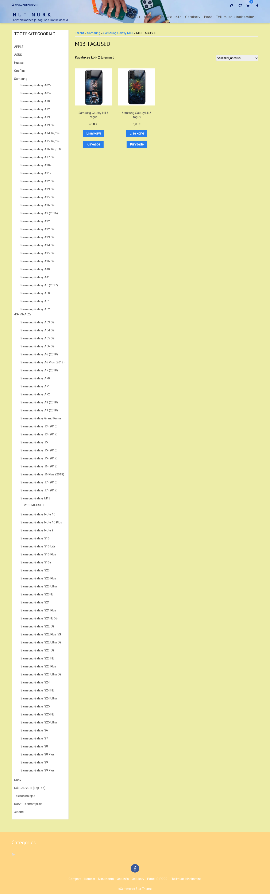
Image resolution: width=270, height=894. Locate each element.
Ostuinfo (174, 17)
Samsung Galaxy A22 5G (37, 181)
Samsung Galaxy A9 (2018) (39, 410)
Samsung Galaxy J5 (34, 442)
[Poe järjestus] (237, 58)
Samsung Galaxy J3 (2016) (38, 426)
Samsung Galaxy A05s (35, 93)
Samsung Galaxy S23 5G (37, 650)
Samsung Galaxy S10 (35, 538)
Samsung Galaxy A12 (35, 109)
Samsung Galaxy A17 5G (37, 157)
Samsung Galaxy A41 (35, 277)
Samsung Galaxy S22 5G (37, 626)
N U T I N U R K (32, 14)
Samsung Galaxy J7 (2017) (38, 490)
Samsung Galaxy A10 (35, 101)
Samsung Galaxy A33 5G (37, 237)
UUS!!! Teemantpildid (28, 804)
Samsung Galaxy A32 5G (37, 229)
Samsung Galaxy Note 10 (37, 514)
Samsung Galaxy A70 (35, 378)
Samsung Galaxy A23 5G (37, 189)
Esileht (79, 33)
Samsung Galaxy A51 (35, 301)
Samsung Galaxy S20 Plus (38, 578)
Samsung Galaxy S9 (34, 762)
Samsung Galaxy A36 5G (37, 261)
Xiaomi (19, 812)
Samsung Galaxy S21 (35, 602)
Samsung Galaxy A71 (35, 386)
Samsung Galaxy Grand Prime (40, 418)
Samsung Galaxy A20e (35, 165)
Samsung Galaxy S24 (35, 682)
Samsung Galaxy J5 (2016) (38, 450)
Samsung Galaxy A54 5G (37, 330)
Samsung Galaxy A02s (35, 85)
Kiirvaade (90, 138)
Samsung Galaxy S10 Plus (38, 554)
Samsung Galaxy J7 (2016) (38, 482)
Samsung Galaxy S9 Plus (37, 770)
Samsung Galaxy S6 (34, 730)
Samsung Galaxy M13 (35, 498)
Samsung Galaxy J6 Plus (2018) (42, 474)
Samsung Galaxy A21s (35, 173)
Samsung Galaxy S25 (35, 706)
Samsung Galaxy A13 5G (37, 125)
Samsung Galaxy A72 (35, 394)
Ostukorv (193, 17)
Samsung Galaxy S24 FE (37, 690)
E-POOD (162, 879)
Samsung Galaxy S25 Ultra (38, 722)
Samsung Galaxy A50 (35, 293)
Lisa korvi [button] (90, 127)
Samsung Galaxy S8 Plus (37, 754)
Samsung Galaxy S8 (34, 746)
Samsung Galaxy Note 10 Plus (41, 522)
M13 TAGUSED (34, 505)
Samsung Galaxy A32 (35, 221)
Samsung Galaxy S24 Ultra (38, 698)
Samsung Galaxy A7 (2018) (39, 370)
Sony (17, 780)
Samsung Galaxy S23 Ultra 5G (40, 674)
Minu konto (153, 17)
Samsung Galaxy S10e (35, 562)
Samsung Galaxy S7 (34, 738)
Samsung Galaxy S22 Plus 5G (40, 634)
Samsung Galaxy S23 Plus (38, 666)
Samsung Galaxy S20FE (36, 594)
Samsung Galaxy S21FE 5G (39, 618)
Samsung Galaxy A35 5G (37, 253)
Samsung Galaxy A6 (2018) (39, 354)
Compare (115, 17)
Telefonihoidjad (24, 796)
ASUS (18, 55)
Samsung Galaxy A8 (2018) (39, 402)
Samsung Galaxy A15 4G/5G (39, 141)
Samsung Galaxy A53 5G (37, 322)
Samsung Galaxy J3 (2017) (38, 434)
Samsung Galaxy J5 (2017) (38, 458)
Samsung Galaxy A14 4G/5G (39, 133)
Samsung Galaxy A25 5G (37, 197)
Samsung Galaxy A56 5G (37, 346)
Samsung (20, 79)
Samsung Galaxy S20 (35, 570)
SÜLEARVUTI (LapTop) (29, 788)
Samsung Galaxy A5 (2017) (39, 285)
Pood (208, 17)
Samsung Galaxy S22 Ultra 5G (40, 642)
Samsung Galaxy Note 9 (37, 530)
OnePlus (20, 71)
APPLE (18, 47)
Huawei (19, 63)
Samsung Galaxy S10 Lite (37, 546)
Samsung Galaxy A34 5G (37, 245)
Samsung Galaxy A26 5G (37, 205)
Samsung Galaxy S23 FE (37, 658)
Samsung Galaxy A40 (35, 269)
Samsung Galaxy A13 (35, 117)
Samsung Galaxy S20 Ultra (38, 586)
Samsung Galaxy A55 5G (37, 338)
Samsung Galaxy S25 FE (37, 714)
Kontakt (133, 17)
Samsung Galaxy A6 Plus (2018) (42, 362)
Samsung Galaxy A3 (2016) (39, 213)
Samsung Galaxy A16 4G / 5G (40, 149)
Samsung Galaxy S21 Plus (38, 610)
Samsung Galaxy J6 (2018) (38, 466)
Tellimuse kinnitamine (235, 17)
